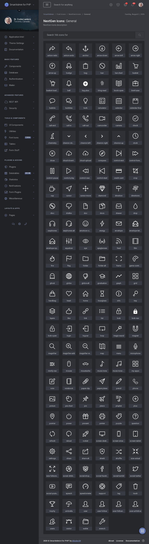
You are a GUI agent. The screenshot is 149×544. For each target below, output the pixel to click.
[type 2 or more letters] (89, 35)
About (111, 541)
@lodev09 (76, 541)
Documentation (133, 541)
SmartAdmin (48, 14)
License (119, 541)
